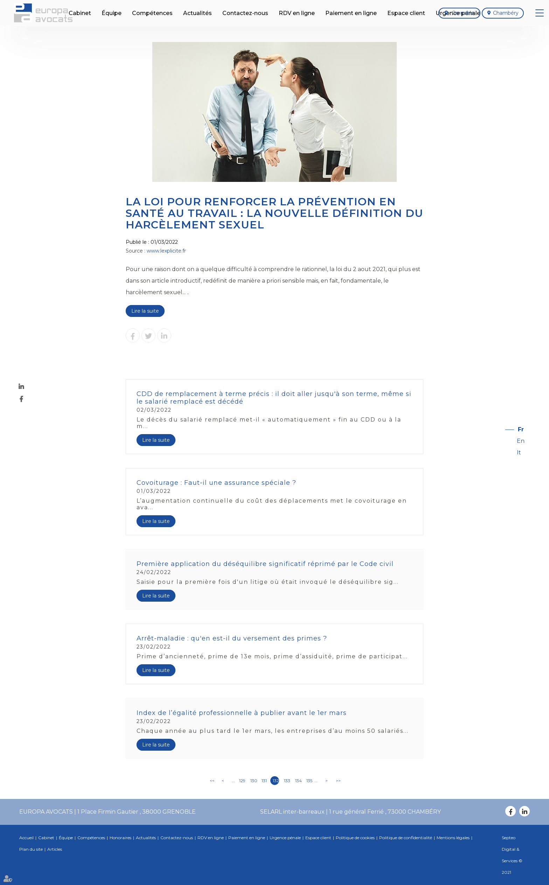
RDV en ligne (210, 837)
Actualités (146, 837)
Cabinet (46, 837)
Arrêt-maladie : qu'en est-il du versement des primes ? (232, 638)
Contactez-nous (176, 837)
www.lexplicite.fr (166, 251)
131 (264, 780)
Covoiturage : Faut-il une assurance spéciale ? (216, 483)
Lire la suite (145, 311)
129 (242, 780)
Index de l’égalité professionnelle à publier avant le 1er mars (242, 713)
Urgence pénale (285, 837)
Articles (54, 849)
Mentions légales (453, 837)
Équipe (66, 837)
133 (287, 780)
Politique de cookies (355, 837)
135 (309, 780)
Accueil (26, 837)
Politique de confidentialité (405, 837)
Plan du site (31, 849)
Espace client (318, 837)
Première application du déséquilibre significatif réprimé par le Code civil (265, 564)
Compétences (91, 837)
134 (298, 780)
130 (253, 780)
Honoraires (120, 837)
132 (276, 780)
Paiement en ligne (246, 837)
